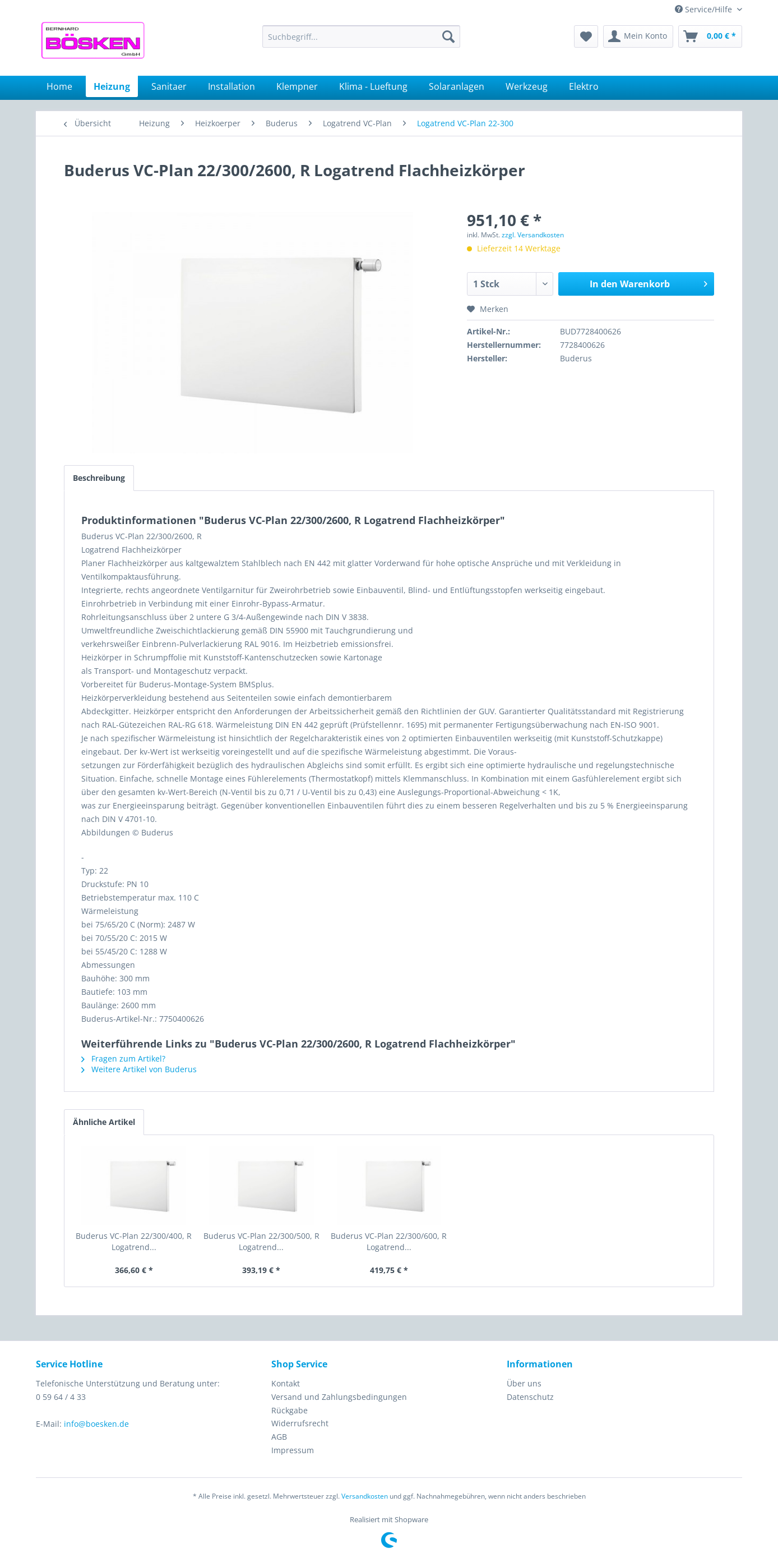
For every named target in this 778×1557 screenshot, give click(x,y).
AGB (279, 1436)
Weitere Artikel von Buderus (139, 1069)
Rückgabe (289, 1410)
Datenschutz (530, 1396)
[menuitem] (361, 36)
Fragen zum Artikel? (123, 1058)
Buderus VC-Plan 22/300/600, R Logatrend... (389, 1241)
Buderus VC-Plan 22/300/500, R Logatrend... (261, 1241)
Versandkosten (364, 1496)
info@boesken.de (96, 1423)
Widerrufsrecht (299, 1423)
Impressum (292, 1450)
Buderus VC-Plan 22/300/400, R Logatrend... (134, 1241)
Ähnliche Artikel (104, 1122)
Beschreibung (99, 477)
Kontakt (285, 1383)
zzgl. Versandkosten (533, 235)
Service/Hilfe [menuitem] (704, 9)
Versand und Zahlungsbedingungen (339, 1396)
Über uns (524, 1383)
